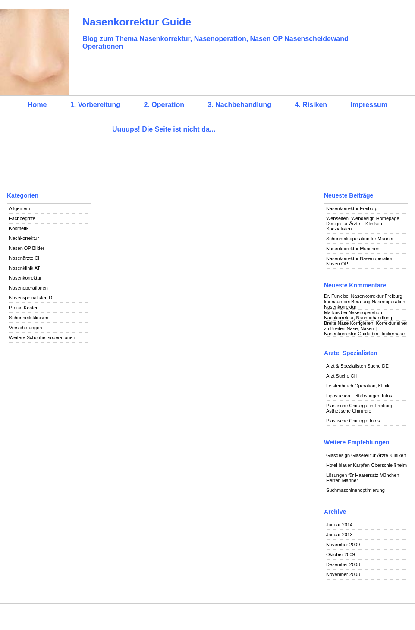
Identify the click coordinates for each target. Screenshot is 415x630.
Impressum (369, 104)
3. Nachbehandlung (239, 104)
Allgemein (19, 208)
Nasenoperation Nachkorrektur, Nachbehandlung (358, 315)
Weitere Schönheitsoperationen (42, 337)
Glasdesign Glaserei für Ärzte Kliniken (366, 455)
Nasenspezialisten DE (32, 297)
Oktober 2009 (340, 554)
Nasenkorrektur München (353, 248)
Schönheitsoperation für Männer (360, 238)
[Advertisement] (49, 155)
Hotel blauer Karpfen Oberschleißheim (366, 465)
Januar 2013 (339, 534)
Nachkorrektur (24, 238)
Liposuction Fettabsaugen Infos (359, 395)
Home (37, 104)
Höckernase (392, 333)
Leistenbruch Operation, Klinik (358, 385)
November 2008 (343, 574)
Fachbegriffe (22, 218)
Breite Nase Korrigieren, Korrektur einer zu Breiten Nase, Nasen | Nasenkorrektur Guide (365, 328)
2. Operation (164, 104)
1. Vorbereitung (95, 104)
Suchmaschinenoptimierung (355, 490)
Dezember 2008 (343, 564)
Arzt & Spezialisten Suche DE (357, 366)
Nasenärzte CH (25, 258)
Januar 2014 (339, 524)
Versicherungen (25, 327)
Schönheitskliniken (28, 317)
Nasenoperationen (28, 287)
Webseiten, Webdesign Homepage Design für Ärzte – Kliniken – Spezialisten (362, 223)
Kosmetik (18, 228)
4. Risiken (311, 104)
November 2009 (343, 544)
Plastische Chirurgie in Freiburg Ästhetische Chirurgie (359, 408)
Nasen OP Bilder (26, 248)
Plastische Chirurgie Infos (353, 420)
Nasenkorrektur (25, 277)
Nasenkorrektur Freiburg (351, 208)
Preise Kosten (23, 307)
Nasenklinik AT (24, 268)
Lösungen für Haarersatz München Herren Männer (362, 477)
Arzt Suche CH (342, 375)
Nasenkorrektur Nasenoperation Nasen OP (359, 261)
